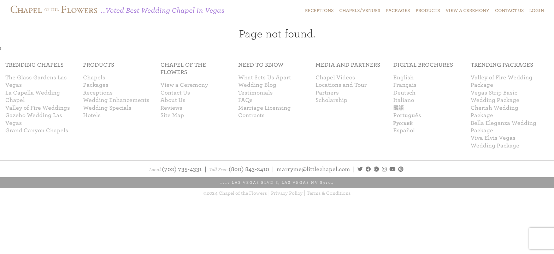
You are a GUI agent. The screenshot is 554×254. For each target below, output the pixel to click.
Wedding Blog (257, 85)
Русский (403, 123)
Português (407, 115)
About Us (172, 100)
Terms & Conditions (329, 193)
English (403, 77)
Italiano (403, 100)
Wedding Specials (107, 108)
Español (404, 130)
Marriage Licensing (264, 108)
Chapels (94, 77)
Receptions (98, 93)
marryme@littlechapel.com (313, 169)
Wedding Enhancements (116, 100)
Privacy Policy (287, 193)
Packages (95, 85)
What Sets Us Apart (264, 77)
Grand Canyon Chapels (36, 130)
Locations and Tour (341, 85)
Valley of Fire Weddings (37, 108)
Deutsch (404, 93)
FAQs (245, 100)
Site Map (172, 115)
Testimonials (255, 93)
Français (405, 85)
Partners (327, 93)
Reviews (171, 108)
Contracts (251, 115)
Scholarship (331, 100)
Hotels (92, 115)
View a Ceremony (184, 85)
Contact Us (175, 93)
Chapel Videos (335, 77)
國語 (398, 108)
